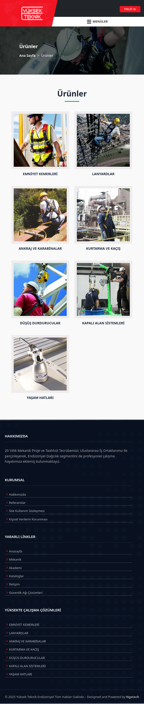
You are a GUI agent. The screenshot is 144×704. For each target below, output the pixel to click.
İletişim (12, 584)
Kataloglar (14, 576)
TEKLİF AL (130, 9)
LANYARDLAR (16, 633)
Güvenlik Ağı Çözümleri (24, 592)
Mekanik (13, 559)
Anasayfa (13, 551)
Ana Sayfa (27, 55)
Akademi (13, 567)
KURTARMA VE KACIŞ (22, 649)
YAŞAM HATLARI (18, 674)
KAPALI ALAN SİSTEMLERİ (25, 666)
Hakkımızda (15, 494)
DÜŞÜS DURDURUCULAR (25, 657)
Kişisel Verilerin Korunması (26, 519)
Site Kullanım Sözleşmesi (25, 511)
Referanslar (15, 502)
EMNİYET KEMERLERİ (22, 624)
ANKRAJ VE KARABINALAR (25, 641)
